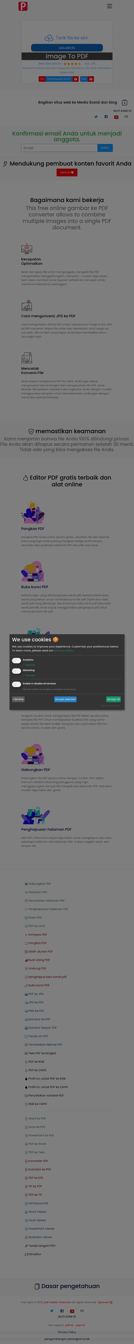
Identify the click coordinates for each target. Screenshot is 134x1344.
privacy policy (63, 650)
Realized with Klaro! (111, 705)
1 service (29, 665)
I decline (18, 699)
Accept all (113, 699)
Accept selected (65, 699)
